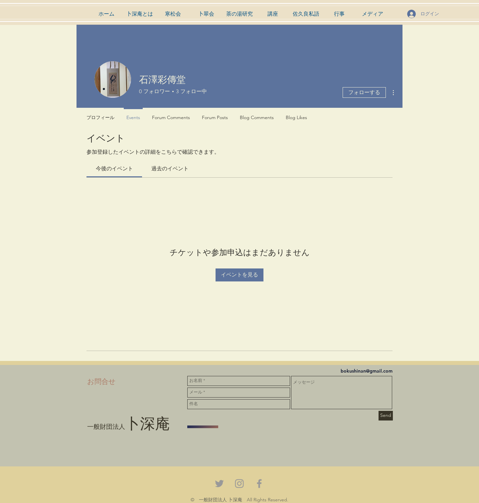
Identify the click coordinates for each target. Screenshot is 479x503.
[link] (114, 168)
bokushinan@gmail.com (367, 371)
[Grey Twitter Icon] (219, 483)
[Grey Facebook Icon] (259, 483)
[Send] (386, 415)
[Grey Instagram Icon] (239, 483)
